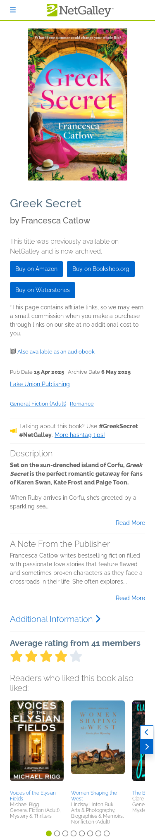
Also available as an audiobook (56, 352)
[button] (37, 743)
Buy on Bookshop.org (100, 269)
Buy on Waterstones (42, 290)
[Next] (146, 747)
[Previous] (146, 732)
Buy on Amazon (36, 269)
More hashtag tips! (80, 435)
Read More (130, 523)
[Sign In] (13, 10)
